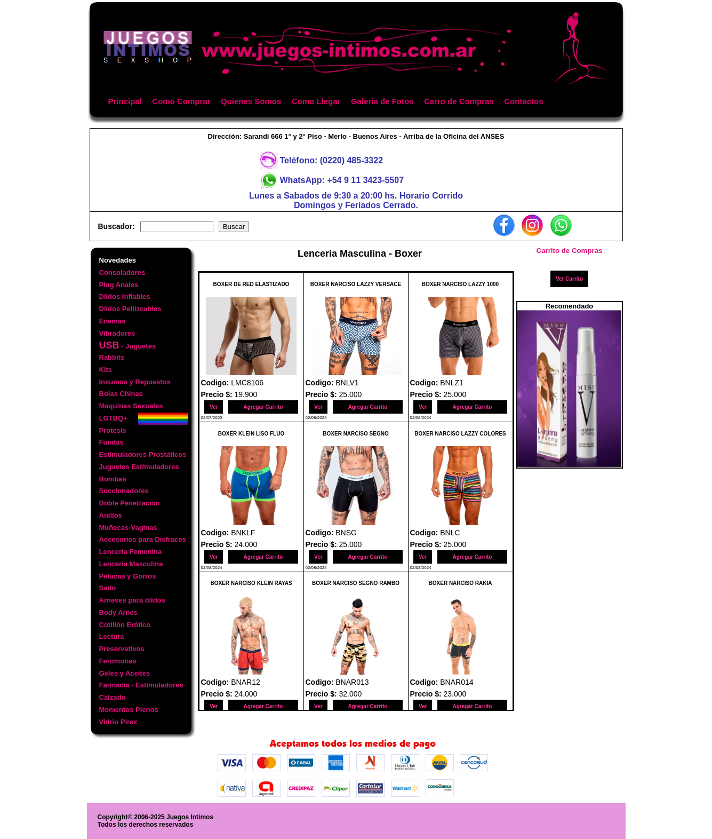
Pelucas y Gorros (127, 576)
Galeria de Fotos (382, 101)
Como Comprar (181, 101)
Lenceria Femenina (130, 552)
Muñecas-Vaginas (128, 528)
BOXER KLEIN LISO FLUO (251, 434)
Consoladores (122, 272)
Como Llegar (316, 101)
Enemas (112, 321)
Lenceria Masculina (131, 564)
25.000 (350, 394)
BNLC (450, 532)
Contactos (523, 101)
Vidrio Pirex (118, 722)
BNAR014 (456, 682)
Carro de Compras (459, 101)
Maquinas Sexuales (131, 406)
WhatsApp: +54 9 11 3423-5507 (342, 180)
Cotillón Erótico (125, 625)
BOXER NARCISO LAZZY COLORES (460, 434)
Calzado (112, 697)
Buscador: (116, 226)
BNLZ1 (451, 382)
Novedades (117, 260)
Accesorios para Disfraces (142, 539)
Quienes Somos (251, 101)
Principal (125, 101)
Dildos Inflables (124, 296)
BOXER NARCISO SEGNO (355, 434)
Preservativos (122, 649)
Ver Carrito (569, 279)
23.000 (455, 694)
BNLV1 (346, 382)
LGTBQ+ (113, 418)
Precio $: (218, 394)
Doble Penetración (129, 503)
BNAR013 (352, 682)
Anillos (110, 515)
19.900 (246, 394)
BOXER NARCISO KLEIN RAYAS (251, 583)
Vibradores (117, 333)
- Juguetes (127, 345)
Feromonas (118, 661)
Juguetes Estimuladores (139, 467)
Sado (107, 588)
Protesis (112, 430)
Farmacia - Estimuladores (141, 685)
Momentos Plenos (128, 710)
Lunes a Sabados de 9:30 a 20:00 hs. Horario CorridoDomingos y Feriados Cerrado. (356, 200)
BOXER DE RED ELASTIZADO (251, 284)
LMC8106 (247, 382)
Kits (106, 370)
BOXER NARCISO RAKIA (460, 583)
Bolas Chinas (121, 394)
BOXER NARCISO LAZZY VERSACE (355, 284)
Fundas (111, 442)
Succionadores (124, 491)
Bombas (112, 479)
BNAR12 (245, 682)
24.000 (246, 544)
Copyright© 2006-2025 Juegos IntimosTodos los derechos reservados (156, 820)
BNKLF (243, 532)
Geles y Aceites (124, 673)
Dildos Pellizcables (130, 309)
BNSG (346, 532)
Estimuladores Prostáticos (143, 454)
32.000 (350, 694)
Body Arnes (118, 612)
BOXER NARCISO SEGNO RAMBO (355, 583)
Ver (214, 407)
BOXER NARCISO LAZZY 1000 (460, 284)
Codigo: (216, 382)
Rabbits (112, 357)
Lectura (111, 636)
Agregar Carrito (263, 407)
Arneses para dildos (132, 600)
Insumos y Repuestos (135, 382)
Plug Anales (119, 285)
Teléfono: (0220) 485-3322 (331, 160)
